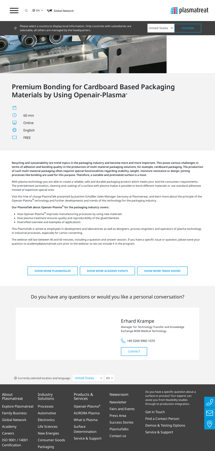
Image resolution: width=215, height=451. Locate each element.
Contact (134, 303)
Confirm (187, 28)
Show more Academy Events (107, 223)
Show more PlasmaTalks (53, 223)
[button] (26, 10)
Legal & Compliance (109, 431)
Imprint (59, 431)
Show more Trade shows (162, 223)
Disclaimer (136, 431)
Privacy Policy (80, 431)
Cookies (155, 431)
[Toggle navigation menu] (14, 10)
